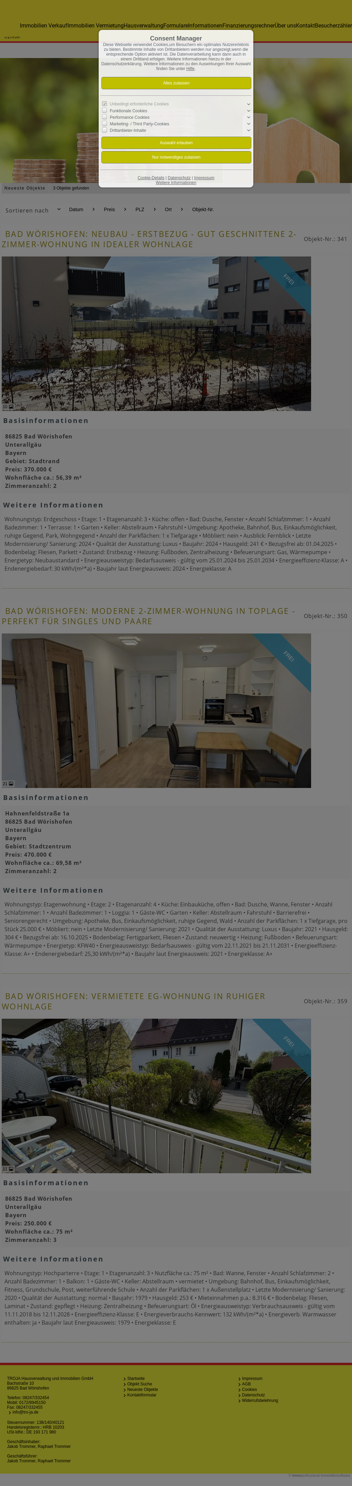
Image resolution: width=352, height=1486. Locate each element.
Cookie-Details (151, 177)
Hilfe (190, 68)
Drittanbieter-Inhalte (128, 130)
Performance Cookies (130, 117)
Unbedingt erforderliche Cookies (139, 104)
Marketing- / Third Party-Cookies (139, 124)
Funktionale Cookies (128, 110)
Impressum (204, 177)
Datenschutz (179, 177)
